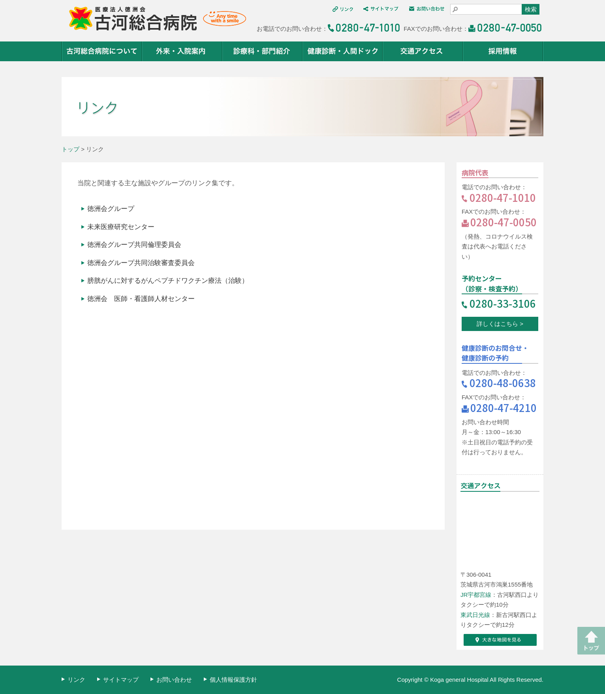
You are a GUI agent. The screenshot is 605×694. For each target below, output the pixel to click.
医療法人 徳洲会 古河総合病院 (154, 19)
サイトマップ (121, 679)
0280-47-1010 (503, 197)
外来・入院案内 (183, 51)
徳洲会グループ (110, 208)
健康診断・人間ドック (343, 51)
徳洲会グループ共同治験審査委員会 (141, 262)
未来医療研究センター (120, 226)
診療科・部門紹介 (263, 51)
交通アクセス (423, 51)
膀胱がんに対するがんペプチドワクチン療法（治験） (167, 280)
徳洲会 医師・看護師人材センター (141, 298)
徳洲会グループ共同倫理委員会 (134, 244)
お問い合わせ (174, 679)
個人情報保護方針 (233, 679)
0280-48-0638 (503, 382)
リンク (76, 679)
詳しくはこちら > (500, 323)
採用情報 (503, 51)
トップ (70, 149)
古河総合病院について (102, 51)
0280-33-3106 (503, 303)
